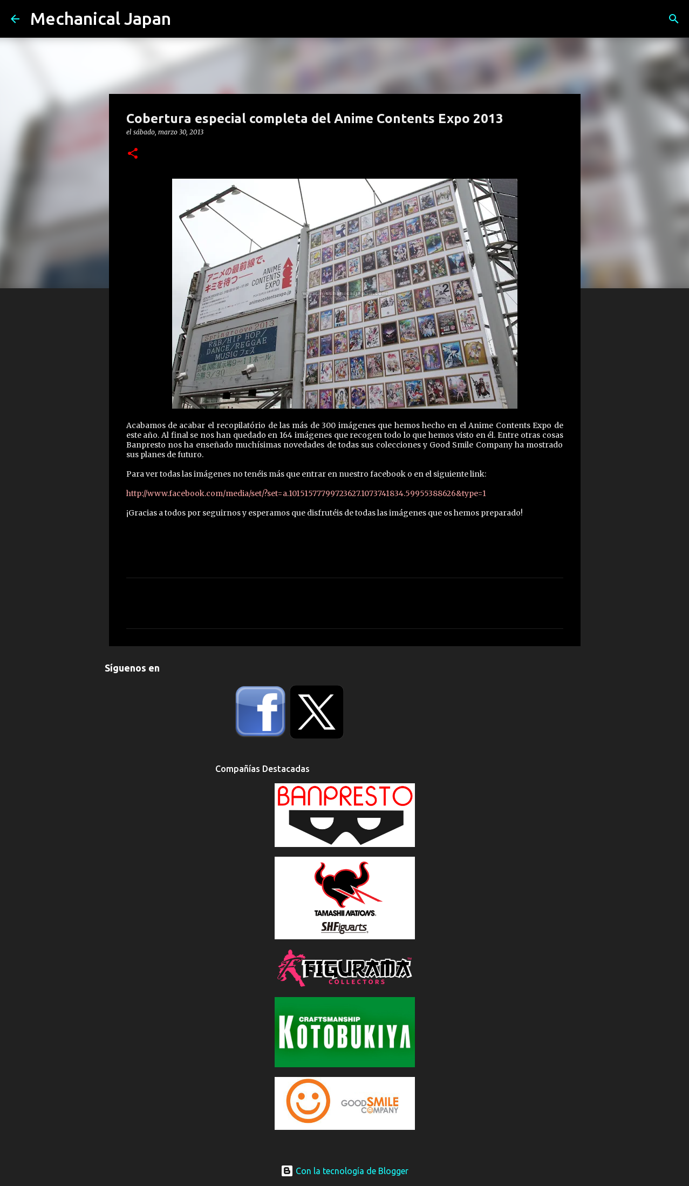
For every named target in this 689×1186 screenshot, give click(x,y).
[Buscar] (673, 19)
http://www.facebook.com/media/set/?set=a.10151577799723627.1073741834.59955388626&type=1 (306, 493)
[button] (132, 154)
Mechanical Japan (100, 18)
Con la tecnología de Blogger (344, 1171)
